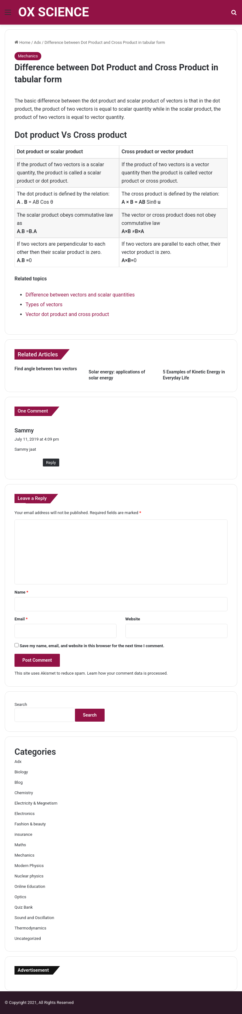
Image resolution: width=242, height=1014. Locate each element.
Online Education (29, 886)
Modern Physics (29, 865)
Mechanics (28, 56)
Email (21, 619)
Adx (37, 42)
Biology (21, 772)
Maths (20, 844)
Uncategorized (27, 938)
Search (20, 704)
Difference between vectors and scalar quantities (80, 295)
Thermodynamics (30, 928)
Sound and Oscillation (34, 917)
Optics (20, 896)
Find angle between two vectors (45, 368)
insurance (23, 834)
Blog (18, 782)
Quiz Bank (23, 907)
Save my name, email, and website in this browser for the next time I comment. (92, 645)
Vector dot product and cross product (67, 314)
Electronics (24, 813)
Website (132, 619)
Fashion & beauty (30, 824)
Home (22, 42)
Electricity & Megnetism (35, 803)
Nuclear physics (28, 876)
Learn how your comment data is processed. (127, 673)
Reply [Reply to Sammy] (51, 462)
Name (21, 592)
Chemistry (23, 792)
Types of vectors (44, 305)
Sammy (24, 430)
